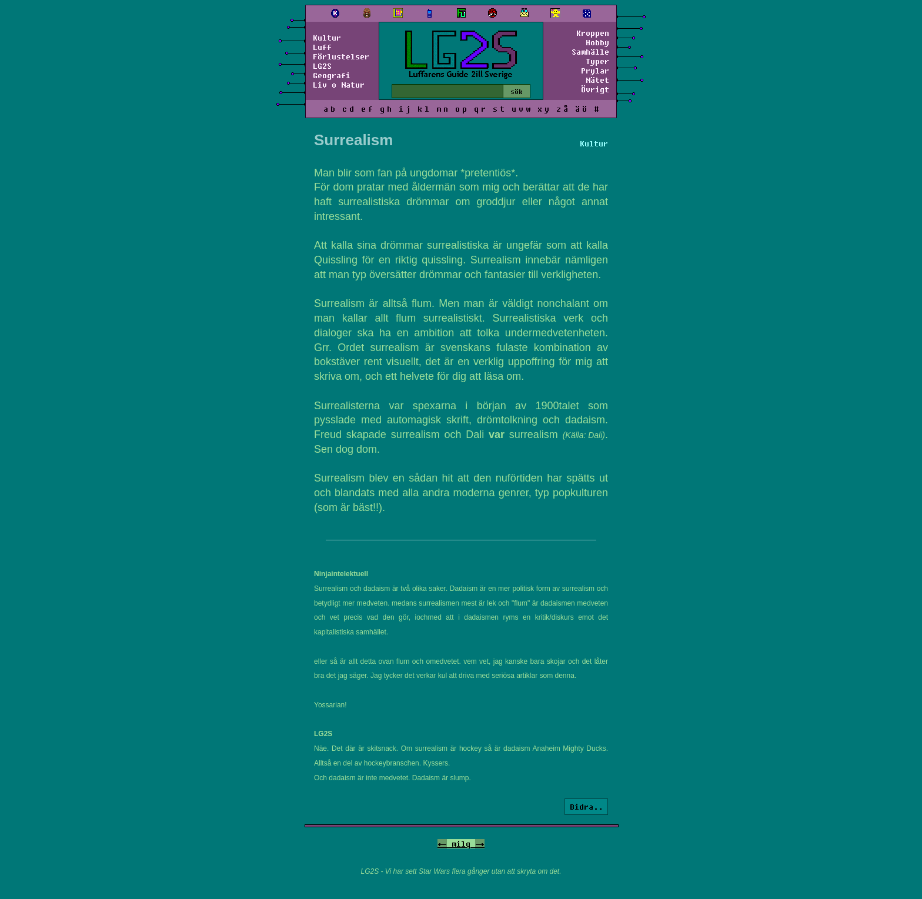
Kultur (327, 37)
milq (461, 843)
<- (442, 843)
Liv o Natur (339, 84)
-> (480, 843)
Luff (322, 47)
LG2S (322, 66)
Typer (597, 61)
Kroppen (592, 33)
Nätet (597, 80)
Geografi (331, 75)
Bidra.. (586, 806)
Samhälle (590, 51)
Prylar (595, 70)
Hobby (597, 42)
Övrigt (595, 89)
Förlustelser (341, 56)
